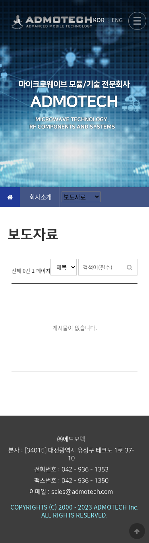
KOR (98, 20)
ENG (117, 20)
